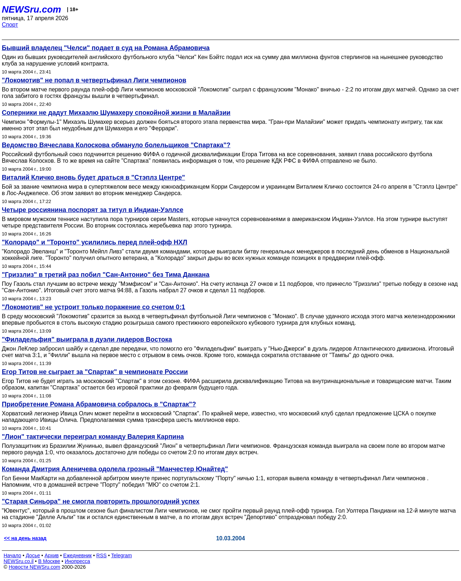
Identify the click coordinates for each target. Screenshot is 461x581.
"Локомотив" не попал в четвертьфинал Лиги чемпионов (94, 80)
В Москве (49, 561)
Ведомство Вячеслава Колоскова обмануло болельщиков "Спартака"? (116, 145)
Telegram (121, 555)
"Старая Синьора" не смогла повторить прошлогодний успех (101, 501)
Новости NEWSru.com (34, 567)
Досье (33, 555)
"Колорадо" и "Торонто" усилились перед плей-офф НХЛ (94, 242)
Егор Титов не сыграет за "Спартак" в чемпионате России (95, 371)
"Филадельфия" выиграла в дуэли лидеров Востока (87, 339)
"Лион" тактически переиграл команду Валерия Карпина (93, 436)
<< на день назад (25, 538)
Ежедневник (77, 555)
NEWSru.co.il (18, 561)
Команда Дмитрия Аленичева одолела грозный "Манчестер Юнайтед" (115, 469)
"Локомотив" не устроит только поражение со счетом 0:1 (93, 307)
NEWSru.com (31, 9)
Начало (12, 555)
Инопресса (77, 561)
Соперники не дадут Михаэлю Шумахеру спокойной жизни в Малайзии (116, 112)
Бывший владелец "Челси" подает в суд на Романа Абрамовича (106, 47)
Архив (52, 555)
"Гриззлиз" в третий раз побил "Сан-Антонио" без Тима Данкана (105, 274)
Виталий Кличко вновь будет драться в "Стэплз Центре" (93, 177)
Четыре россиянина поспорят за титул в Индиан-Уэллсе (92, 209)
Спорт (10, 25)
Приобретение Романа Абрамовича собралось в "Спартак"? (99, 404)
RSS (101, 555)
